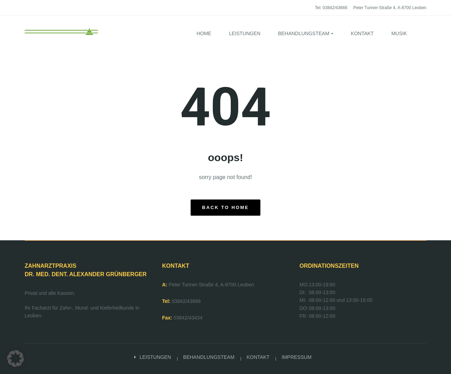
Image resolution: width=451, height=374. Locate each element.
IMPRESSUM (296, 357)
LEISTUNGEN (155, 357)
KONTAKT (258, 357)
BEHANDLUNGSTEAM (208, 357)
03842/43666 (186, 301)
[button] (15, 358)
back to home (225, 207)
